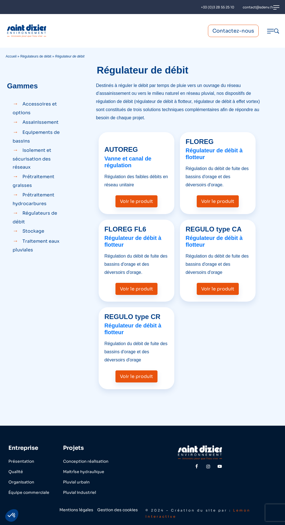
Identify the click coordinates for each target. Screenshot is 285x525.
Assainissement (40, 122)
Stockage (33, 231)
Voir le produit (136, 201)
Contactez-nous (233, 31)
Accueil (11, 56)
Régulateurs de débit (35, 56)
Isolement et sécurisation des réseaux (32, 158)
